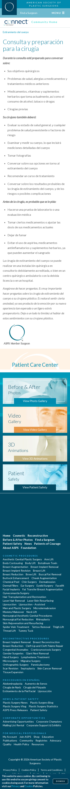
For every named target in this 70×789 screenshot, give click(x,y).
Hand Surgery (11, 657)
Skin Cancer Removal (49, 668)
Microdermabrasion (44, 608)
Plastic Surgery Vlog (14, 706)
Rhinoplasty (43, 619)
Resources (38, 744)
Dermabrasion (47, 581)
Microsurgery (10, 660)
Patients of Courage (47, 543)
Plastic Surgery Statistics (43, 706)
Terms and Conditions (52, 770)
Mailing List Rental (13, 725)
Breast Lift (39, 570)
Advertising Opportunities (18, 721)
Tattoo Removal (41, 626)
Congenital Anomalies (15, 649)
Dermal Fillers (10, 585)
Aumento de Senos (36, 683)
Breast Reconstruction (46, 642)
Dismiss (60, 781)
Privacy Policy (10, 770)
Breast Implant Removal (44, 566)
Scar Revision (10, 668)
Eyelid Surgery (45, 585)
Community (26, 740)
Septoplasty (28, 668)
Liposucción (45, 691)
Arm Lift (49, 559)
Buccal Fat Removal (50, 574)
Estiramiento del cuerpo (16, 32)
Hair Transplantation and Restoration (24, 596)
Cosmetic (19, 535)
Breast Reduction (13, 574)
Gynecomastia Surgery (16, 593)
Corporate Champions (49, 721)
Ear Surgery (27, 585)
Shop (37, 736)
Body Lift (30, 563)
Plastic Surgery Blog (41, 702)
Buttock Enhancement (16, 578)
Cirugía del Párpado (34, 687)
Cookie (29, 786)
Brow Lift (31, 574)
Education (48, 736)
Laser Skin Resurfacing (40, 600)
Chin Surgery (29, 581)
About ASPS (10, 547)
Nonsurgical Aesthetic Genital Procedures (27, 615)
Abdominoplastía (12, 683)
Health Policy (21, 744)
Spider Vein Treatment (16, 626)
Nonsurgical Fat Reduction (18, 619)
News (28, 543)
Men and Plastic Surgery (17, 608)
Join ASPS (25, 736)
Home (6, 535)
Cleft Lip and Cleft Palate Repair (44, 645)
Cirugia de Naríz (12, 687)
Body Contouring (13, 563)
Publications (10, 740)
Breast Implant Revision (17, 570)
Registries (41, 740)
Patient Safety (12, 543)
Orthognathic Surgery (16, 664)
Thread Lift (9, 630)
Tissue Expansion (13, 672)
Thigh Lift (58, 626)
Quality (7, 744)
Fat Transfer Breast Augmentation (42, 589)
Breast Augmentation (15, 566)
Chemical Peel (11, 581)
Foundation (28, 547)
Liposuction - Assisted (32, 604)
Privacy (15, 786)
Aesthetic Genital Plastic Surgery (22, 559)
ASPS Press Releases (15, 710)
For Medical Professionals (24, 733)
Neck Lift (32, 611)
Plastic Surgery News (15, 702)
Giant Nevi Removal (37, 653)
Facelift (60, 585)
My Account (10, 736)
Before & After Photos (18, 539)
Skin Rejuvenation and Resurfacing (23, 623)
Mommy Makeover (13, 611)
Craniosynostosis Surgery (46, 649)
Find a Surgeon (28, 12)
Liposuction (9, 604)
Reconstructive (38, 535)
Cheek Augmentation (44, 578)
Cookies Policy (28, 770)
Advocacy (55, 740)
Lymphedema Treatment (35, 657)
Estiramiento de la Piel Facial (19, 691)
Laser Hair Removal (14, 600)
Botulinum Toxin (47, 563)
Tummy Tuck (25, 630)
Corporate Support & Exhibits (44, 725)
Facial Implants (11, 589)
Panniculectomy (40, 664)
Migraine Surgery (31, 660)
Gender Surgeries (13, 653)
